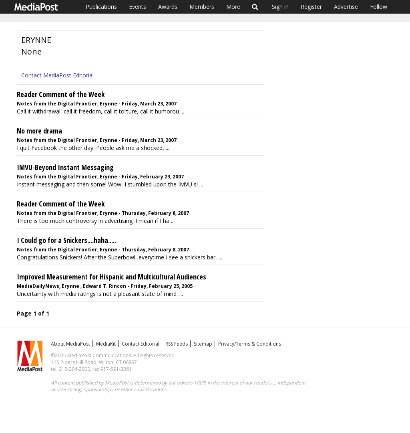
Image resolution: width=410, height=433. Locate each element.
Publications (101, 6)
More (233, 6)
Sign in (280, 6)
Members (201, 6)
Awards (167, 6)
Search (255, 7)
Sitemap (203, 343)
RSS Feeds (176, 343)
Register (311, 6)
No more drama (39, 130)
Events (137, 6)
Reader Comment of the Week (61, 94)
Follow (378, 6)
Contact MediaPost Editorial (57, 75)
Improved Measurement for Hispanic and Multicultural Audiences (111, 276)
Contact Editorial (140, 343)
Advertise (346, 6)
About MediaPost (70, 343)
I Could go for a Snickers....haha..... (66, 240)
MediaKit (106, 343)
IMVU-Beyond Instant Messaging (65, 167)
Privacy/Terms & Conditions (249, 343)
